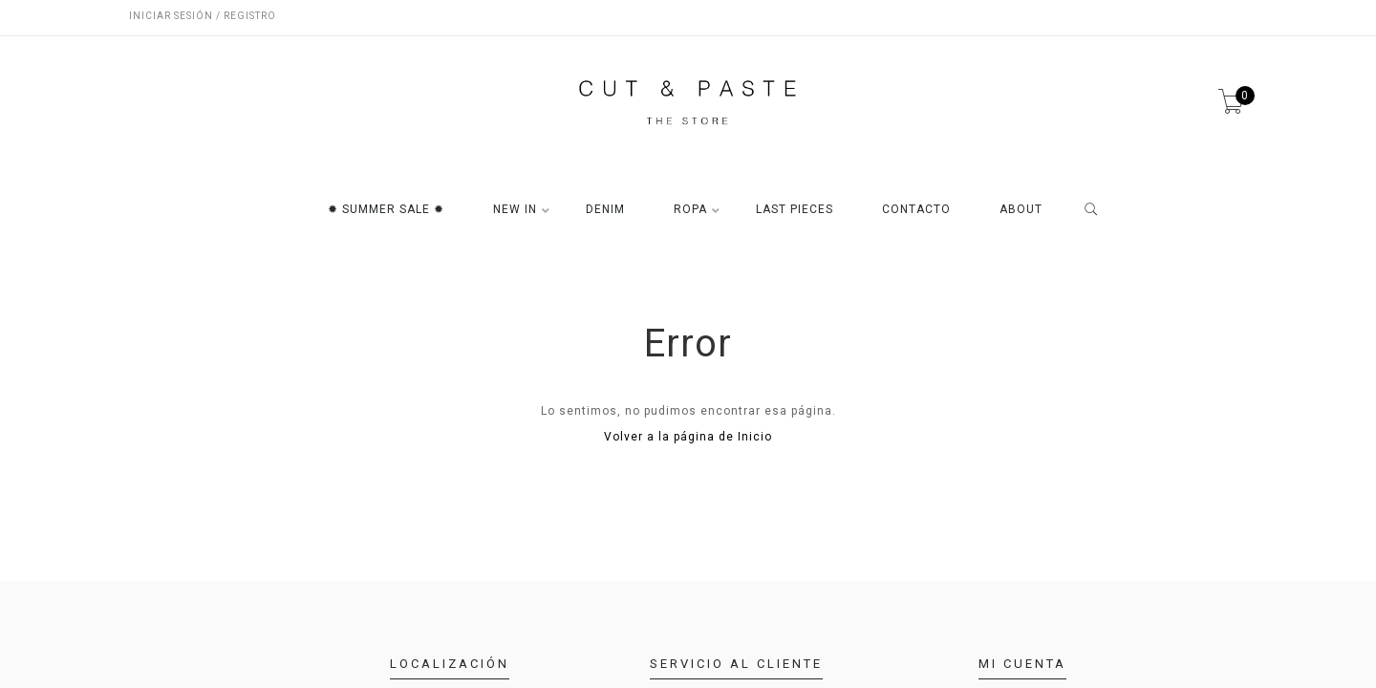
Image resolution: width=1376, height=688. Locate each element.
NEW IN (515, 210)
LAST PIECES (794, 210)
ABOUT (1021, 210)
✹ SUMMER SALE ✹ (386, 210)
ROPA (690, 210)
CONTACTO (916, 210)
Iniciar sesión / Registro (202, 16)
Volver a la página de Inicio (688, 436)
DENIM (605, 210)
